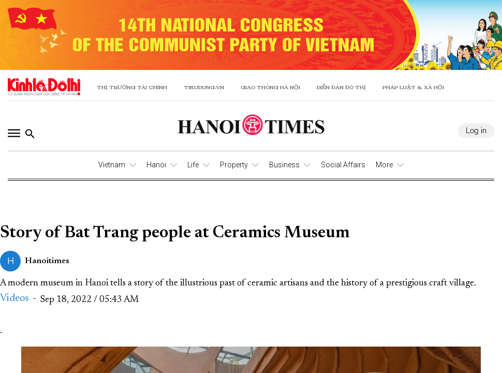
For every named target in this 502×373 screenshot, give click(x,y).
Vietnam (111, 165)
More (384, 165)
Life (193, 165)
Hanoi (156, 165)
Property (234, 165)
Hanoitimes (47, 261)
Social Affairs (343, 165)
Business (284, 165)
